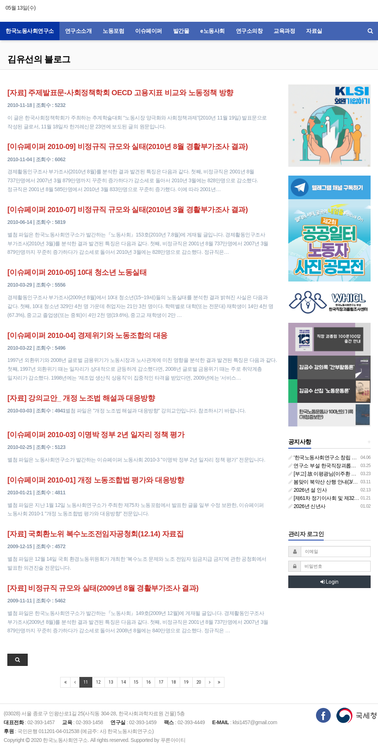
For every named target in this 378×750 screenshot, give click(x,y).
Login (329, 582)
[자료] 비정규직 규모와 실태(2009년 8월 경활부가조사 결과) (103, 588)
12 (98, 682)
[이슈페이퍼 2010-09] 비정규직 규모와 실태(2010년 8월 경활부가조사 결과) (127, 146)
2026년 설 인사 (307, 490)
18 (173, 682)
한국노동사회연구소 (30, 31)
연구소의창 (249, 31)
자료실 (314, 31)
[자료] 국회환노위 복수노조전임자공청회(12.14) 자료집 (95, 534)
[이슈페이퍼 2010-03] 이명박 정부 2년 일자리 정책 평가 (95, 435)
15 (136, 682)
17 (161, 682)
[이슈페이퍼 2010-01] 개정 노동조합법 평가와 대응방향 (95, 480)
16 (148, 682)
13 (111, 682)
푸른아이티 (173, 740)
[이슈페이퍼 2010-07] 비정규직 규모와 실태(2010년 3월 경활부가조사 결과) (127, 209)
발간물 (181, 31)
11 (85, 682)
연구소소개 (78, 31)
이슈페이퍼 (148, 31)
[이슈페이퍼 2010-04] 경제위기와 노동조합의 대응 (87, 335)
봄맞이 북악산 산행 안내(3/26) (324, 482)
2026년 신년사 (307, 506)
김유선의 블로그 (39, 59)
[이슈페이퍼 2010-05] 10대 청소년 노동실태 (77, 272)
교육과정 (284, 31)
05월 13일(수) (20, 8)
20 (198, 682)
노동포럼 (113, 31)
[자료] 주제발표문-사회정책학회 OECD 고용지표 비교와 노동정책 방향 (120, 93)
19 (186, 682)
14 (123, 682)
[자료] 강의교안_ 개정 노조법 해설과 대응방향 (81, 398)
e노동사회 (212, 31)
